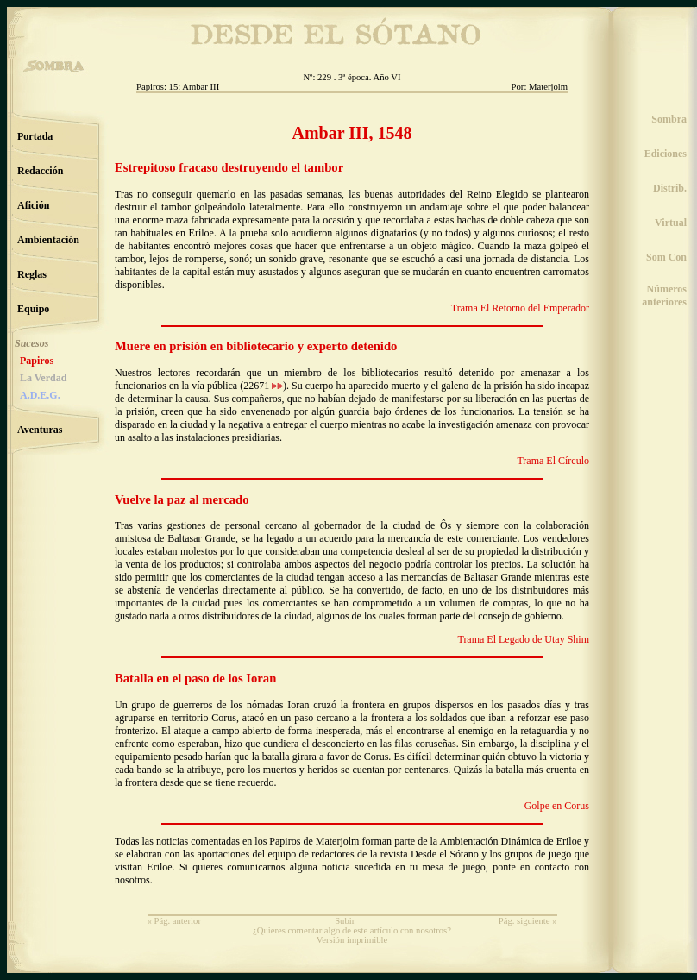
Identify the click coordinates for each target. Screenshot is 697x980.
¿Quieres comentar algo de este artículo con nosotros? (352, 930)
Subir (345, 921)
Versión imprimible (352, 940)
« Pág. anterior (174, 921)
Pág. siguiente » (528, 921)
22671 (263, 386)
